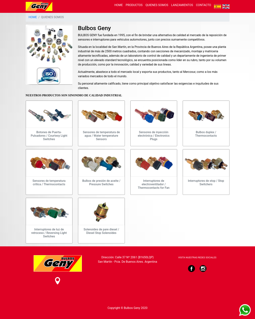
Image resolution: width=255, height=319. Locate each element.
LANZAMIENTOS (182, 5)
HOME (118, 5)
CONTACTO (203, 5)
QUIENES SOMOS (156, 5)
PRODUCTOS (134, 5)
